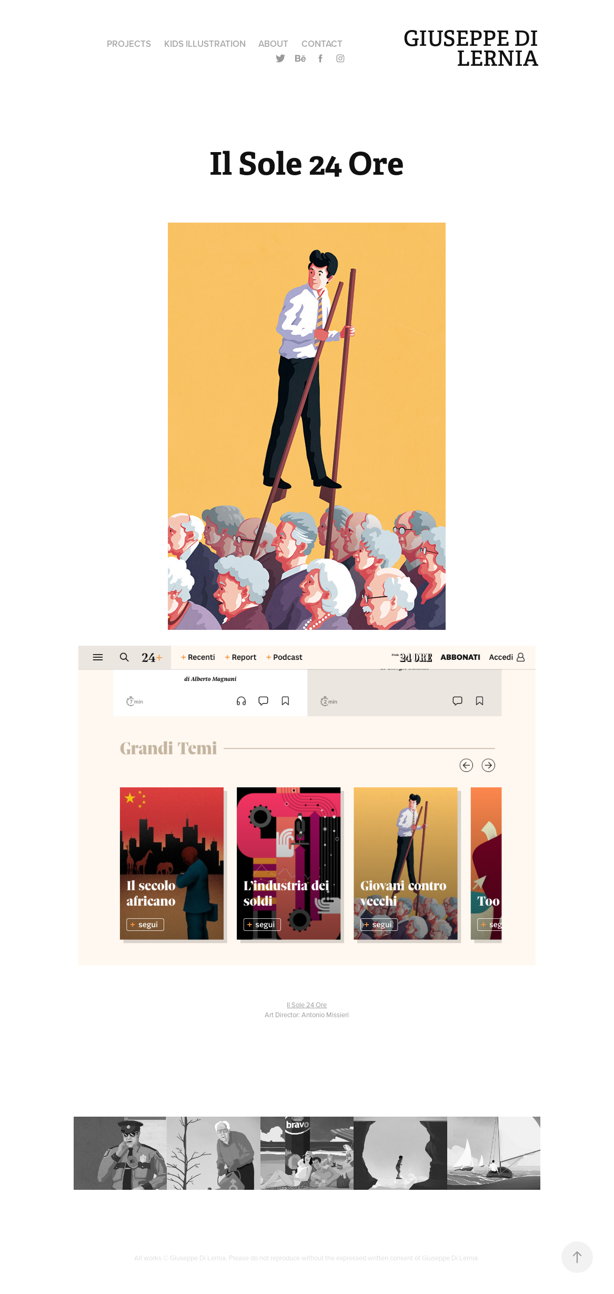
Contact (322, 43)
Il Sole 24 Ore (307, 1004)
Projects (129, 43)
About (273, 43)
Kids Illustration (205, 43)
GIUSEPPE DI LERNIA (473, 48)
